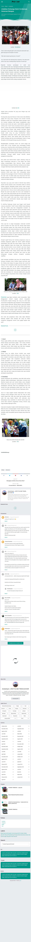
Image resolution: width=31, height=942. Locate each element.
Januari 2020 (20, 811)
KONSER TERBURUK (12, 867)
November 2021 (20, 792)
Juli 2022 (19, 787)
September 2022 (20, 785)
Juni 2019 (4, 819)
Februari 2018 (5, 835)
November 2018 (5, 824)
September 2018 (20, 824)
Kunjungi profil (15, 753)
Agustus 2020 (20, 806)
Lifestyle (24, 766)
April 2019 (19, 819)
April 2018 (4, 832)
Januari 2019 (20, 822)
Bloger (3, 513)
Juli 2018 (19, 827)
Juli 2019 (19, 816)
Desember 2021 (5, 792)
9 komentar (3, 16)
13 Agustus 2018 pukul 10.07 (15, 561)
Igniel (20, 940)
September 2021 (5, 795)
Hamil (10, 764)
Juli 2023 (19, 782)
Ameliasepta (10, 639)
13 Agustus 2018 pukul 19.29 (12, 597)
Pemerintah (3, 324)
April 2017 (4, 837)
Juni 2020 (19, 808)
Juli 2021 (4, 798)
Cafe (25, 761)
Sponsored (4, 771)
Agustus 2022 (5, 787)
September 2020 (5, 806)
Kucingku (14, 766)
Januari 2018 (20, 835)
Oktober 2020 (20, 803)
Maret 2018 (19, 832)
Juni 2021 (19, 798)
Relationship (24, 769)
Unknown (7, 561)
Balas (6, 565)
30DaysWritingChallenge (6, 761)
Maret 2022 (19, 790)
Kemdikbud (17, 47)
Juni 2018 (4, 829)
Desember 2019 (5, 814)
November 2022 (5, 785)
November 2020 (5, 803)
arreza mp (7, 622)
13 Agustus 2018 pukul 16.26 (18, 586)
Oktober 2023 (4, 782)
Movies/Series (13, 769)
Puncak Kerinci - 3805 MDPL (15, 529)
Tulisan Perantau (9, 586)
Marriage (3, 769)
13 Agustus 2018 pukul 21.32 (15, 622)
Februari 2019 (5, 822)
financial (3, 764)
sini (18, 114)
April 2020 (4, 811)
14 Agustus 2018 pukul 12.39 (18, 667)
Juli (5, 597)
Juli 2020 (4, 808)
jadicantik (24, 764)
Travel (22, 774)
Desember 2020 (20, 800)
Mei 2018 (19, 829)
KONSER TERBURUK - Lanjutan (15, 846)
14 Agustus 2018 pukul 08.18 (19, 639)
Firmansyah (7, 683)
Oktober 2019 (20, 814)
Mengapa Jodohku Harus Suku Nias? (15, 524)
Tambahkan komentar (15, 698)
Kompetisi (8, 513)
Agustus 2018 (5, 827)
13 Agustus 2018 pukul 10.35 (12, 569)
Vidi (5, 569)
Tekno (25, 771)
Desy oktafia (7, 649)
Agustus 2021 (20, 795)
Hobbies (16, 764)
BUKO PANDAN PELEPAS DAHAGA (15, 853)
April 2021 (4, 800)
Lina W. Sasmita (8, 667)
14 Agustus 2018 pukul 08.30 (16, 649)
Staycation (15, 771)
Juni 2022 (4, 790)
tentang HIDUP (7, 774)
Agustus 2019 (5, 816)
